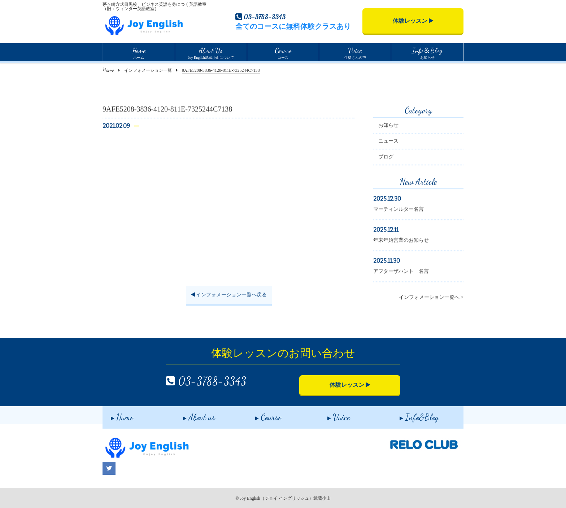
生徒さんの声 (355, 52)
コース (283, 52)
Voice (330, 415)
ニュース (388, 142)
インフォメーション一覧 (148, 70)
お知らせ (427, 52)
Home (108, 69)
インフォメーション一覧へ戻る (229, 295)
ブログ (385, 158)
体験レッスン (413, 21)
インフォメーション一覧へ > (431, 298)
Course (260, 415)
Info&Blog (410, 415)
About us (191, 415)
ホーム (138, 52)
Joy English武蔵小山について (211, 52)
